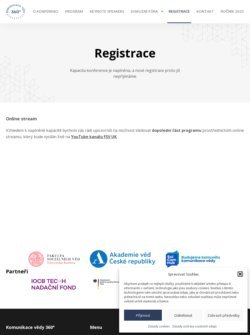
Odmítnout (183, 315)
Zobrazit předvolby (224, 315)
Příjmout (143, 315)
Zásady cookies (159, 326)
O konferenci (45, 11)
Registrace (179, 11)
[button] (240, 274)
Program (74, 11)
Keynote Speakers (107, 11)
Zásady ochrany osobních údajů (194, 326)
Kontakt (205, 11)
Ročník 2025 (232, 11)
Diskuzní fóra (144, 11)
